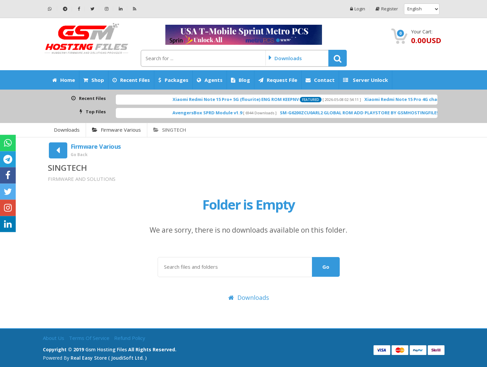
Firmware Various (116, 129)
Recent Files (131, 80)
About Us (54, 338)
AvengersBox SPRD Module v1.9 (221, 113)
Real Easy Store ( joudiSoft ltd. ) (109, 358)
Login (357, 8)
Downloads (67, 129)
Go (325, 266)
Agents (210, 80)
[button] (337, 58)
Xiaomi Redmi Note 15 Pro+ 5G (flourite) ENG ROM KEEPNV (249, 99)
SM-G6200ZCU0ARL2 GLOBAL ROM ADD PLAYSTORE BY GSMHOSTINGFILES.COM (379, 113)
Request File (277, 80)
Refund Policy (129, 338)
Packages (173, 80)
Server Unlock (365, 80)
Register (387, 8)
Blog (240, 80)
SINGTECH (169, 129)
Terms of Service (90, 338)
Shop (93, 80)
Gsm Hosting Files (106, 349)
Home (63, 80)
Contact (320, 80)
